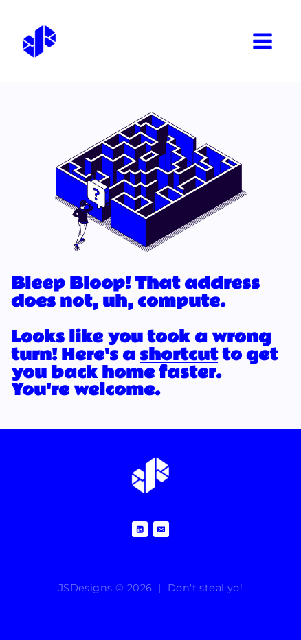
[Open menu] (262, 41)
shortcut (179, 355)
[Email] (161, 529)
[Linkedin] (140, 529)
